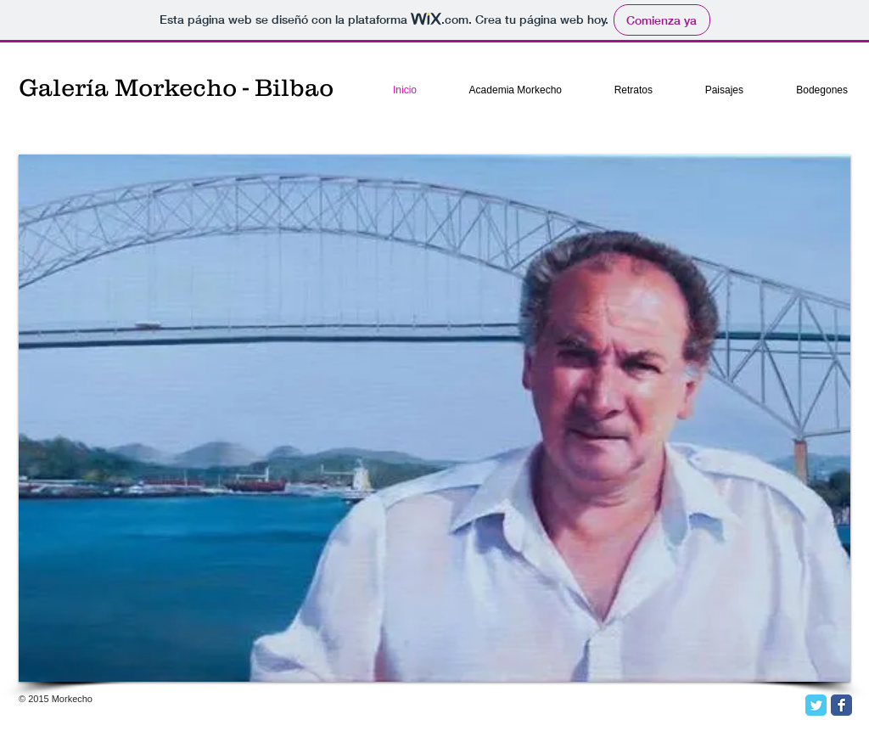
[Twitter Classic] (816, 705)
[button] (434, 418)
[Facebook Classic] (841, 705)
